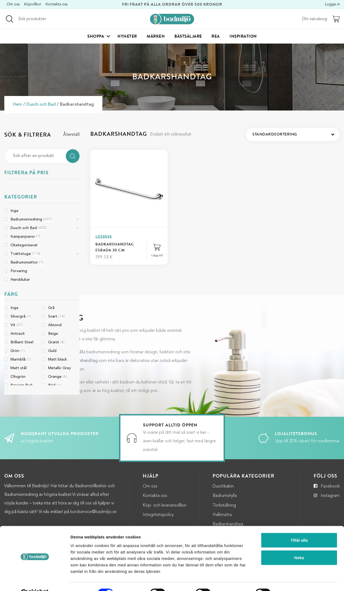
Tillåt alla (299, 527)
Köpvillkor (32, 4)
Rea (216, 37)
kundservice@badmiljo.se (93, 512)
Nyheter (127, 37)
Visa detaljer (293, 580)
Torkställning (224, 505)
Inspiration (243, 37)
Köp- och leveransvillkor (165, 505)
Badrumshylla (225, 496)
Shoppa (95, 37)
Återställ (71, 135)
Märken (156, 37)
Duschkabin (223, 486)
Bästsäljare (188, 37)
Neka (299, 545)
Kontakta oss (56, 4)
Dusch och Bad (41, 104)
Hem (17, 104)
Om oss (13, 4)
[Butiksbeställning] (293, 134)
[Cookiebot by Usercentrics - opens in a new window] (34, 580)
